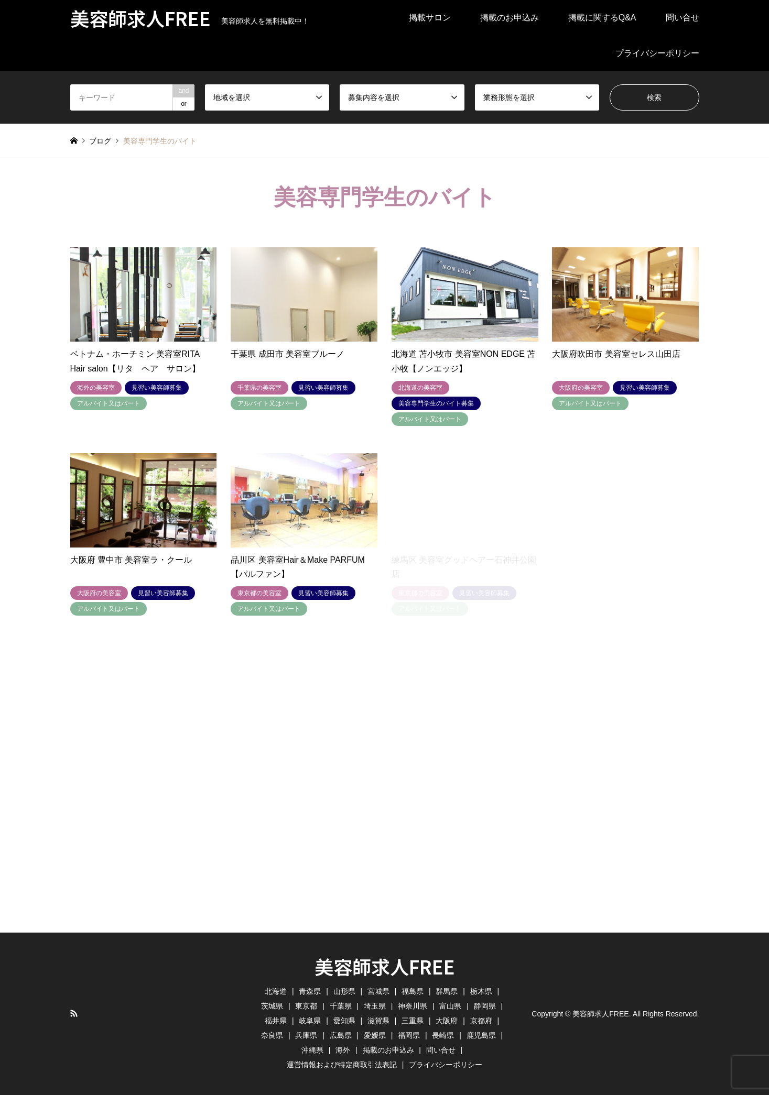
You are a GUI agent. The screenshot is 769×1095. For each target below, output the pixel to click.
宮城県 (378, 991)
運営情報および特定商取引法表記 (342, 1064)
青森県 (310, 991)
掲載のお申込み (509, 17)
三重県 (413, 1020)
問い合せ (682, 17)
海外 (342, 1050)
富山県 (450, 1006)
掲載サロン (430, 17)
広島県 (341, 1035)
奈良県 (272, 1035)
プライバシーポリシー (657, 53)
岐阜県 (310, 1020)
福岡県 (409, 1035)
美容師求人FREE (385, 966)
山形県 (344, 991)
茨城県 (272, 1006)
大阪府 (447, 1020)
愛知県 (344, 1020)
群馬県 (447, 991)
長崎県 (443, 1035)
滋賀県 (378, 1020)
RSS (74, 1013)
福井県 (276, 1020)
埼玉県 (375, 1006)
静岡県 (485, 1006)
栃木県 (481, 991)
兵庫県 (306, 1035)
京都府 (481, 1020)
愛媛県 (375, 1035)
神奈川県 (412, 1006)
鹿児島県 (481, 1035)
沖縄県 (312, 1050)
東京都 (306, 1006)
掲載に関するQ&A (602, 17)
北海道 (276, 991)
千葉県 (341, 1006)
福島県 (413, 991)
